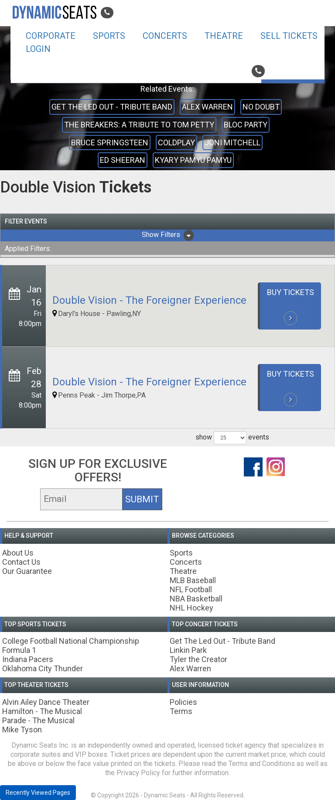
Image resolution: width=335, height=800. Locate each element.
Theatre (224, 36)
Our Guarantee (27, 571)
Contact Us (21, 562)
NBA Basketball (196, 598)
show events (232, 437)
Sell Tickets (289, 36)
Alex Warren (207, 106)
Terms (181, 711)
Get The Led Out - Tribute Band (111, 106)
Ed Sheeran (122, 160)
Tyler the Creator (198, 659)
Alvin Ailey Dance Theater (45, 702)
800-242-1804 (284, 71)
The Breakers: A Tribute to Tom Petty (139, 124)
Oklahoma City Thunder (42, 668)
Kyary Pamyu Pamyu (193, 160)
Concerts (165, 36)
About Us (18, 552)
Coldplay (176, 142)
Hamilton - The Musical (42, 711)
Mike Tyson (22, 729)
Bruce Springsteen (109, 142)
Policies (183, 702)
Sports (109, 36)
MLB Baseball (193, 580)
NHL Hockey (191, 607)
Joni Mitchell (232, 142)
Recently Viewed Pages (38, 792)
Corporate (50, 36)
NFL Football (191, 589)
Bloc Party (245, 124)
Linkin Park (188, 650)
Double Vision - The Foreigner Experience (149, 300)
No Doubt (261, 106)
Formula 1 (19, 650)
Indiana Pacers (27, 659)
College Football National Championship (70, 640)
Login (38, 49)
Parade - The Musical (38, 720)
